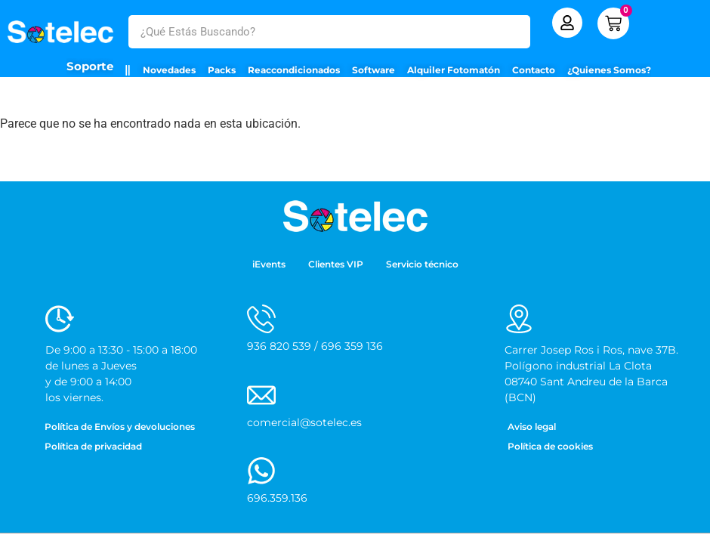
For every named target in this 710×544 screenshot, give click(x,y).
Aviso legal (532, 426)
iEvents (269, 264)
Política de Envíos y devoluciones (120, 426)
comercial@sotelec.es (304, 422)
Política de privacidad (93, 446)
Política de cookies (550, 446)
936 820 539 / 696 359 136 (315, 346)
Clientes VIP (335, 264)
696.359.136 (277, 498)
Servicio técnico (422, 264)
